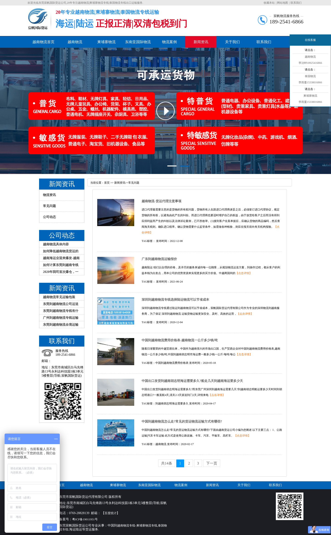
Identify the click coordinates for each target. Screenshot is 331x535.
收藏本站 (269, 2)
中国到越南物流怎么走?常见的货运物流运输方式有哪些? (182, 421)
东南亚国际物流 (138, 42)
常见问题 (49, 206)
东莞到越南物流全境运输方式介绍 (60, 325)
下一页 (211, 463)
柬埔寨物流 (106, 42)
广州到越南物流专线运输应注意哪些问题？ (60, 318)
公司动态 (49, 217)
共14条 (166, 463)
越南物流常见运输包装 (59, 297)
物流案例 (169, 42)
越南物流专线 (126, 525)
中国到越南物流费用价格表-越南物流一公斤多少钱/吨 (180, 340)
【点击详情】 (243, 273)
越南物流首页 (43, 42)
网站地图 (282, 2)
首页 (107, 182)
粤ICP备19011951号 (85, 519)
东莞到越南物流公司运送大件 (60, 305)
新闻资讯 (201, 42)
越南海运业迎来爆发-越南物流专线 (61, 259)
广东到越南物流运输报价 (159, 259)
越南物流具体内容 (56, 244)
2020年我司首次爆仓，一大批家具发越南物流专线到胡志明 (60, 272)
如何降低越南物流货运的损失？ (60, 252)
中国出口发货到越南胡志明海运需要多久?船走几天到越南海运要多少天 (192, 381)
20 (58, 12)
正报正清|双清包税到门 (141, 23)
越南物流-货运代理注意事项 (161, 201)
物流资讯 (49, 195)
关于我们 (232, 42)
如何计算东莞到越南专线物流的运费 (60, 266)
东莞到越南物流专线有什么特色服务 (60, 311)
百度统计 (111, 513)
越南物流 (75, 42)
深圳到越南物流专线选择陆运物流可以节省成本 (175, 299)
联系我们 (296, 2)
